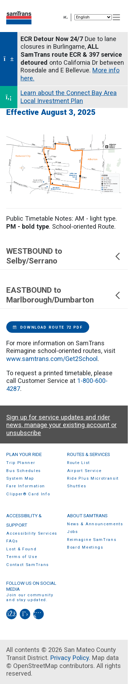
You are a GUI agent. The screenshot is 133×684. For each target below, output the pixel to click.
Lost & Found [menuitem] (21, 549)
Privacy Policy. (70, 657)
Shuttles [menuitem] (76, 486)
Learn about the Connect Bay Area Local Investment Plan (68, 96)
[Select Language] (93, 17)
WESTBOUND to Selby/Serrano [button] (64, 256)
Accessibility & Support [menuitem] (24, 520)
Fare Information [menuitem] (25, 486)
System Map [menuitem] (20, 478)
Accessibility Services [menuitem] (31, 533)
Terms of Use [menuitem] (21, 557)
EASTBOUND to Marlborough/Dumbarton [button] (64, 295)
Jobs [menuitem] (72, 531)
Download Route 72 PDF (48, 327)
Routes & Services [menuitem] (88, 454)
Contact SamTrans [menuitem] (27, 565)
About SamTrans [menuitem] (87, 515)
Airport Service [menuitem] (84, 471)
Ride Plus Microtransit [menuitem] (93, 478)
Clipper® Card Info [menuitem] (28, 494)
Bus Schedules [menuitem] (23, 471)
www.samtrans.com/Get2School (52, 358)
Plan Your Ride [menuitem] (24, 454)
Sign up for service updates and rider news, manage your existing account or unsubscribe (61, 425)
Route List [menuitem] (78, 463)
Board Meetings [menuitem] (85, 547)
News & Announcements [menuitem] (95, 524)
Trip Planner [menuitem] (20, 463)
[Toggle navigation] (116, 17)
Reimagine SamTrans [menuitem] (91, 539)
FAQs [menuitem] (12, 541)
